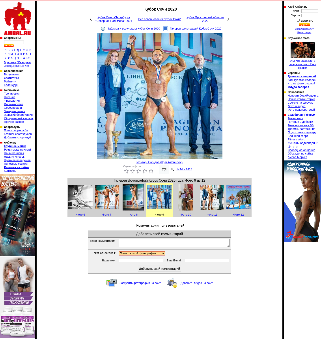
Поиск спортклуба (16, 130)
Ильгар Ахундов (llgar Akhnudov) (159, 162)
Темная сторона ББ (301, 125)
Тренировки (11, 93)
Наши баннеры (14, 153)
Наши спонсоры (14, 156)
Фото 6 (80, 214)
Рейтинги (10, 81)
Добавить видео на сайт (197, 284)
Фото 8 (133, 214)
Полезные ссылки (16, 163)
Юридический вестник (18, 118)
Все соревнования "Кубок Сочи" (159, 19)
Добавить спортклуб (17, 137)
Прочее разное (14, 121)
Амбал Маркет (297, 157)
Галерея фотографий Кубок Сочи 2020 (195, 28)
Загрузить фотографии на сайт (140, 284)
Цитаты (293, 146)
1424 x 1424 (184, 169)
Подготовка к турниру (302, 132)
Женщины (24, 62)
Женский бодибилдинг (19, 114)
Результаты (11, 74)
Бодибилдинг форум (301, 114)
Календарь (11, 85)
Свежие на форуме (300, 102)
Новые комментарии (301, 99)
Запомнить (306, 20)
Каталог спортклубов (18, 134)
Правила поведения (17, 160)
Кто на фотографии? (301, 83)
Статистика (11, 78)
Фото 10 (186, 214)
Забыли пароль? (304, 29)
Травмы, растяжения (301, 128)
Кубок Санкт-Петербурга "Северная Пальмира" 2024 (113, 19)
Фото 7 (106, 214)
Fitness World (296, 139)
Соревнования (13, 107)
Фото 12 (238, 214)
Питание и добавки (300, 121)
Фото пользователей (301, 109)
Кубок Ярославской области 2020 (205, 19)
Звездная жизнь (14, 111)
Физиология (12, 100)
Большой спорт (298, 136)
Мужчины (10, 62)
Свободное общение (301, 150)
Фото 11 (212, 214)
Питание (9, 97)
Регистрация (304, 32)
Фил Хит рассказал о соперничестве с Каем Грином (302, 55)
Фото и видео (297, 106)
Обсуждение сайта (300, 153)
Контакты (10, 170)
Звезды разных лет (16, 65)
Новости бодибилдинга (303, 95)
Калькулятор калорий (302, 80)
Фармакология (13, 104)
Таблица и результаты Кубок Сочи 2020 (134, 28)
